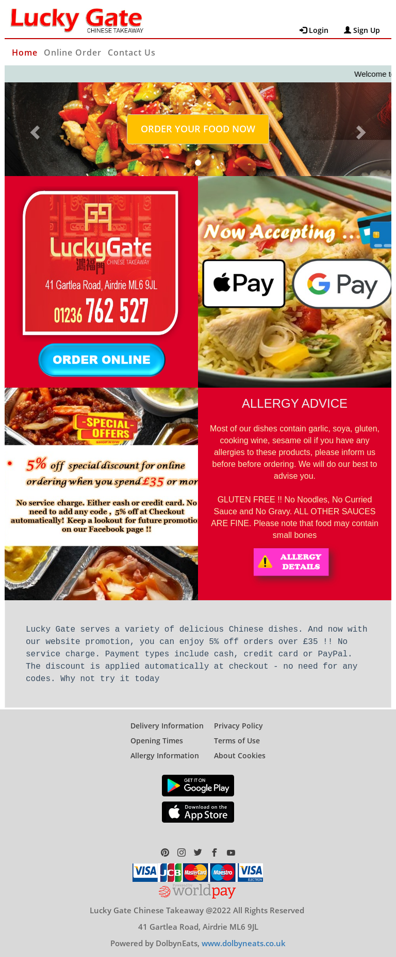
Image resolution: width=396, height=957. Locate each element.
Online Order (73, 52)
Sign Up (362, 30)
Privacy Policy (238, 718)
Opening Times (156, 733)
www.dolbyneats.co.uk (244, 936)
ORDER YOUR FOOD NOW (198, 129)
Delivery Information (167, 718)
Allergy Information (164, 748)
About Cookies (240, 748)
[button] (34, 129)
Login (314, 30)
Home (25, 52)
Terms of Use (237, 733)
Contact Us (132, 52)
